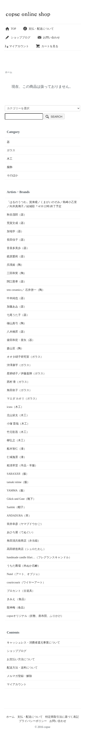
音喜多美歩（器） (18, 248)
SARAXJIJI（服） (18, 473)
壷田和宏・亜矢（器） (21, 340)
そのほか (12, 175)
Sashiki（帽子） (16, 507)
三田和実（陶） (16, 273)
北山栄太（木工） (18, 415)
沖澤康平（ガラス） (19, 365)
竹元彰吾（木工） (18, 432)
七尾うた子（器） (18, 314)
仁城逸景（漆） (16, 457)
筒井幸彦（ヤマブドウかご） (25, 523)
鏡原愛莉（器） (16, 256)
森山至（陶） (15, 348)
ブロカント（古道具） (21, 590)
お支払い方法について (21, 659)
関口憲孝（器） (16, 281)
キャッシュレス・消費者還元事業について (33, 642)
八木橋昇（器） (16, 331)
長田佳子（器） (16, 239)
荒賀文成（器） (16, 223)
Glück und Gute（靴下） (21, 498)
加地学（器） (15, 231)
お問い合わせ (48, 37)
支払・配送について (38, 28)
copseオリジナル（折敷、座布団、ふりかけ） (35, 615)
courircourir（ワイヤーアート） (26, 582)
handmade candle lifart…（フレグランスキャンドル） (39, 557)
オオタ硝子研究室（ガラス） (25, 356)
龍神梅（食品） (16, 607)
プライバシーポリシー (33, 721)
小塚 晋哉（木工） (18, 423)
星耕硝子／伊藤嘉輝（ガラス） (26, 373)
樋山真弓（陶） (16, 323)
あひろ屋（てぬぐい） (21, 532)
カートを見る (47, 46)
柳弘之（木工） (16, 440)
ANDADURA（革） (19, 515)
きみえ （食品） (17, 599)
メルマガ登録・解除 (19, 676)
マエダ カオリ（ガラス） (22, 398)
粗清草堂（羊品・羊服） (22, 465)
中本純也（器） (16, 298)
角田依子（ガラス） (19, 390)
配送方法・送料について (22, 667)
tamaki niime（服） (18, 482)
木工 (9, 158)
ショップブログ (17, 37)
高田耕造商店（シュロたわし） (26, 549)
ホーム (8, 72)
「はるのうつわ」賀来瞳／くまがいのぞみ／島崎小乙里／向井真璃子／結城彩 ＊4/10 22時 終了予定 (42, 204)
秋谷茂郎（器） (16, 214)
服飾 (9, 167)
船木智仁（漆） (16, 448)
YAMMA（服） (16, 490)
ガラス (11, 150)
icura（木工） (15, 406)
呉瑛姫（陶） (15, 264)
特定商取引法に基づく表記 (62, 716)
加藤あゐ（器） (16, 306)
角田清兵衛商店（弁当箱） (23, 540)
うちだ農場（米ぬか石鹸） (23, 565)
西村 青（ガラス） (18, 381)
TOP (10, 28)
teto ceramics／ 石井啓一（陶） (26, 289)
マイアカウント (17, 46)
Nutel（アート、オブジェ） (24, 574)
